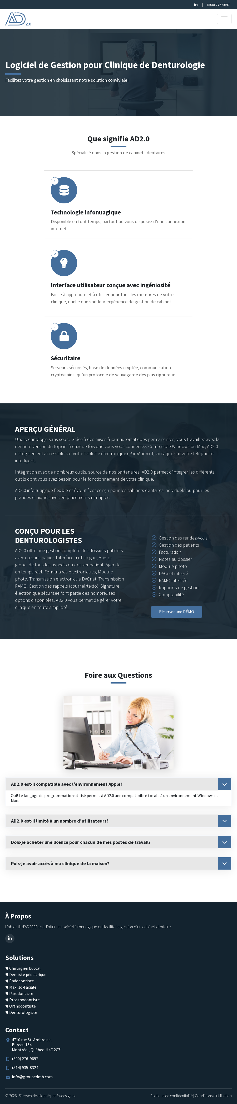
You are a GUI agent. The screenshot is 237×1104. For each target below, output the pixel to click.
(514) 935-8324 (25, 1067)
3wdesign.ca (66, 1095)
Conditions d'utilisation (213, 1095)
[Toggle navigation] (224, 19)
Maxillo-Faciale (22, 987)
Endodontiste (21, 980)
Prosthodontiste (24, 999)
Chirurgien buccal (25, 968)
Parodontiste (21, 993)
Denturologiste (23, 1012)
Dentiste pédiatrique (27, 974)
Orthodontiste (22, 1006)
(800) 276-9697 (218, 4)
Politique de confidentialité (171, 1095)
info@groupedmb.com (32, 1076)
